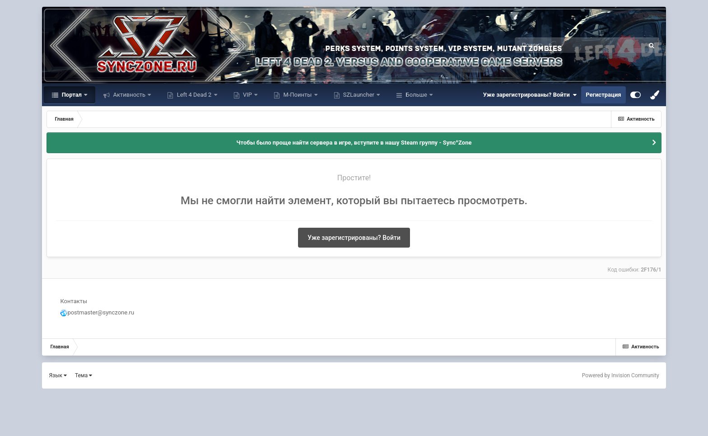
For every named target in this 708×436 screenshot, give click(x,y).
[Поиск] (563, 45)
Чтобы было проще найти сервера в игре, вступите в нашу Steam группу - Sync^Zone (354, 142)
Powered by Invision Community (620, 375)
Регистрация (603, 94)
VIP (247, 94)
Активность (129, 94)
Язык (58, 375)
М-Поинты (297, 94)
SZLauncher (359, 94)
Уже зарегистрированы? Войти (530, 94)
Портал (71, 94)
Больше (416, 94)
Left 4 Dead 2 (194, 94)
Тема (83, 375)
